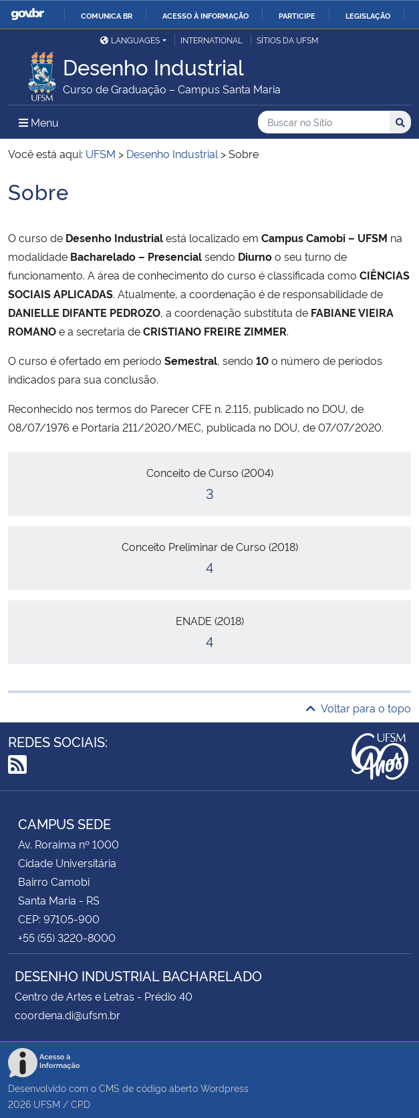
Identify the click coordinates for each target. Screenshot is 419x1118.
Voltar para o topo (358, 707)
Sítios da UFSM (288, 39)
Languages (130, 39)
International (211, 39)
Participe (297, 15)
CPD (80, 1103)
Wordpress (224, 1087)
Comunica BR (106, 15)
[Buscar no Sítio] (323, 122)
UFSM (46, 1103)
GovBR (27, 14)
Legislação (367, 15)
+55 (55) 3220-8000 (67, 937)
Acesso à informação (205, 15)
